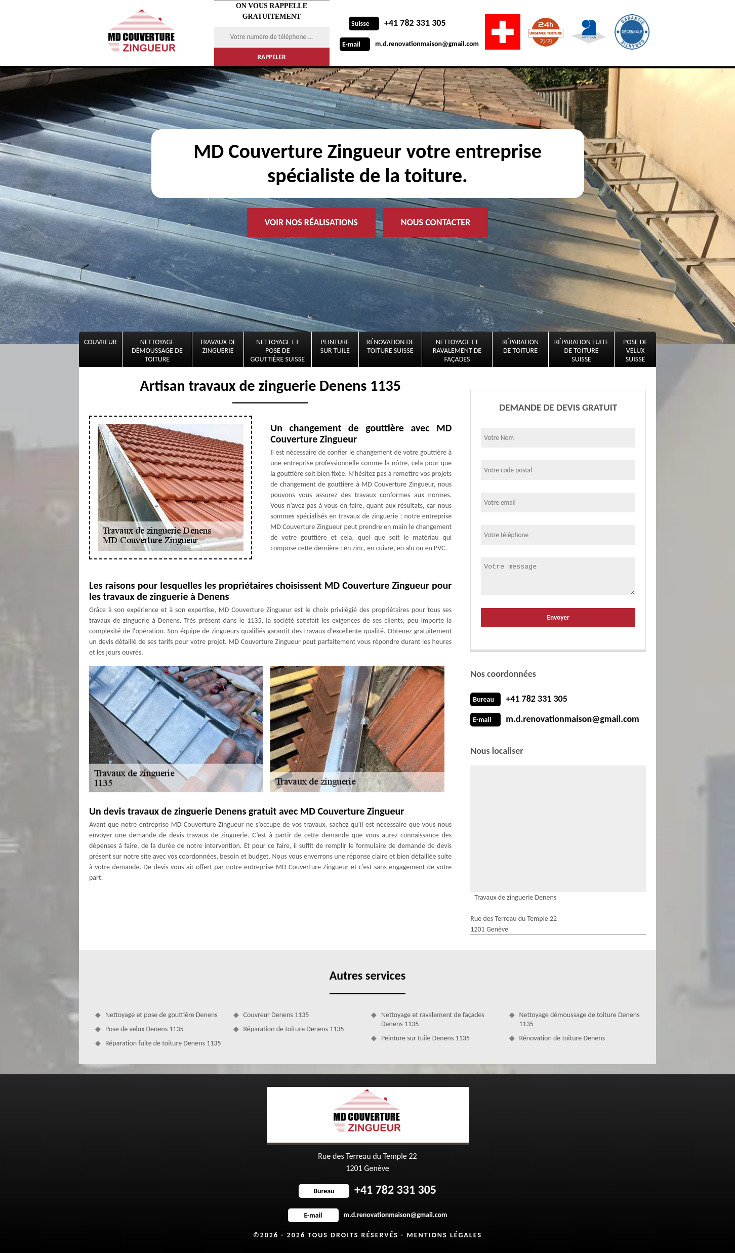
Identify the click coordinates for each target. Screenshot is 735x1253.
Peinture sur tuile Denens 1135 (425, 1038)
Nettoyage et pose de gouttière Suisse (278, 350)
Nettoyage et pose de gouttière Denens (161, 1015)
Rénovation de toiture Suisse (390, 346)
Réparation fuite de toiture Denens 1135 (163, 1043)
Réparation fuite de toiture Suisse (581, 350)
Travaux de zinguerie (218, 346)
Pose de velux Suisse (635, 350)
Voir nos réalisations (311, 222)
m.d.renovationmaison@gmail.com (409, 43)
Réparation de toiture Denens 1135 (293, 1029)
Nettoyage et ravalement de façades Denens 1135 (432, 1019)
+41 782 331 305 (397, 22)
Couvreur (100, 342)
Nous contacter (435, 222)
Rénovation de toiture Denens (562, 1038)
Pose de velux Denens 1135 (144, 1029)
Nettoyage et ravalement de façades (457, 350)
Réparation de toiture (520, 346)
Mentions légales (444, 1235)
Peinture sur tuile (335, 346)
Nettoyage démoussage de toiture (157, 350)
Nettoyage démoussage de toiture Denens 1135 (579, 1019)
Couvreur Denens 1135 (276, 1015)
